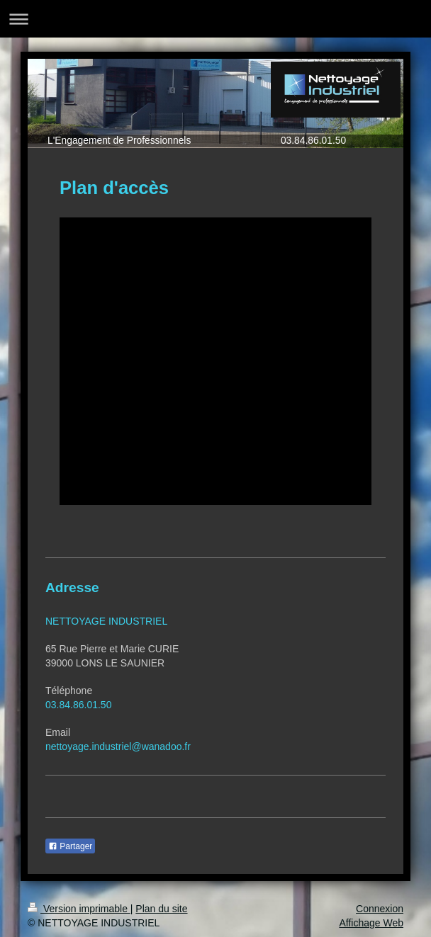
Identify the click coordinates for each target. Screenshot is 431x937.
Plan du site (161, 908)
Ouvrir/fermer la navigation (215, 19)
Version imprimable (79, 908)
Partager (70, 846)
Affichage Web (371, 923)
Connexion (379, 908)
